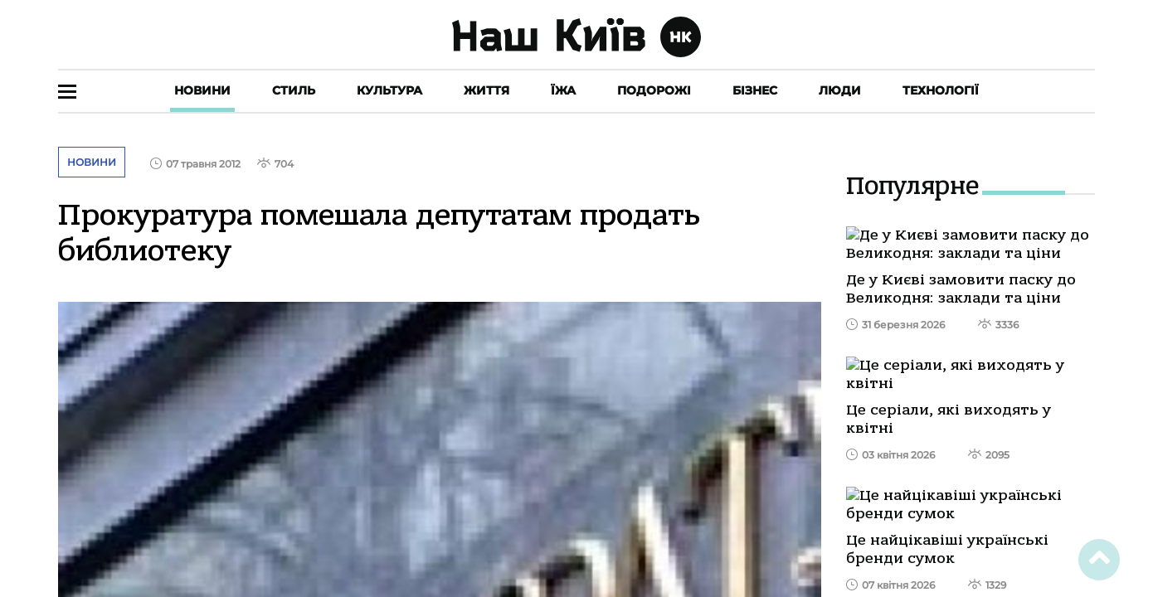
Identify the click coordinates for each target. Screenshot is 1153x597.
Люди (840, 90)
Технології (940, 90)
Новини (202, 90)
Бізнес (754, 90)
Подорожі (654, 90)
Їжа (563, 90)
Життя (486, 90)
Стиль (293, 90)
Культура (389, 90)
